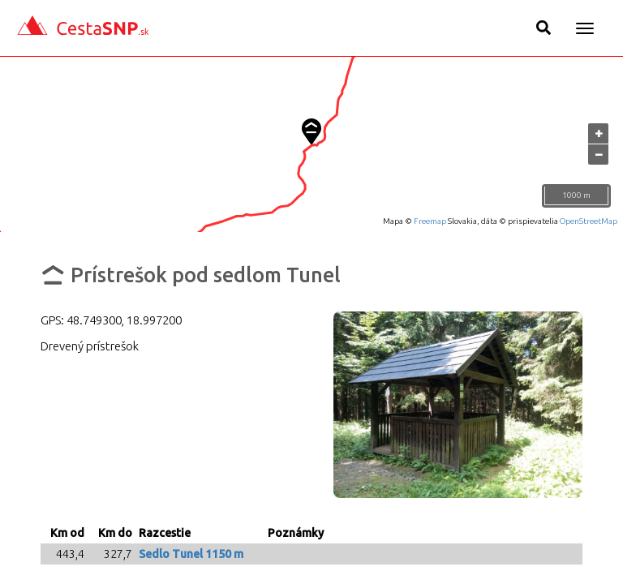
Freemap (430, 221)
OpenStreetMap (588, 221)
